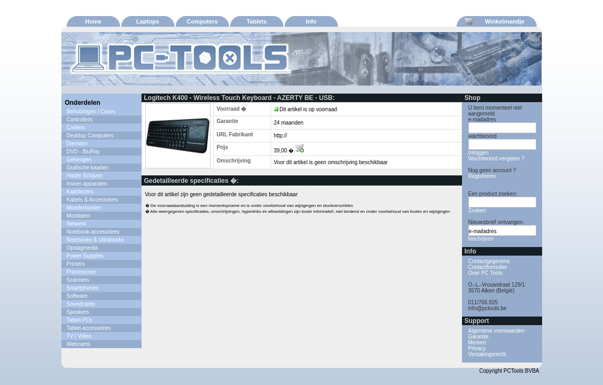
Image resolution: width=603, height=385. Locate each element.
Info (311, 21)
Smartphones (82, 288)
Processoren (82, 272)
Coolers (76, 127)
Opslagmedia (82, 248)
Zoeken (477, 210)
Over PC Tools (485, 273)
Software (77, 296)
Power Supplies (85, 256)
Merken (477, 342)
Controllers (79, 119)
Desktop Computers (90, 135)
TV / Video (79, 336)
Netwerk (77, 224)
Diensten (77, 144)
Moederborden (84, 208)
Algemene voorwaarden (496, 331)
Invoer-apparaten (87, 184)
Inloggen (478, 153)
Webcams (78, 344)
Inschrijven (481, 239)
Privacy (477, 348)
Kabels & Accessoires (92, 200)
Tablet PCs (79, 320)
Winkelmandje (494, 21)
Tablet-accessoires (89, 328)
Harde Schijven (85, 176)
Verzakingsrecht (487, 354)
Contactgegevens (489, 261)
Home (93, 21)
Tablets (257, 21)
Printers (76, 264)
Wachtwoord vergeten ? (496, 158)
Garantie (478, 337)
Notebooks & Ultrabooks (95, 240)
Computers (201, 21)
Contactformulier (487, 267)
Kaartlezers (80, 192)
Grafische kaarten (88, 168)
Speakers (78, 312)
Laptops (147, 21)
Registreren (482, 176)
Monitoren (78, 216)
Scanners (78, 280)
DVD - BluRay (83, 152)
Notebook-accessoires (93, 232)
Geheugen (79, 160)
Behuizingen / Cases (91, 111)
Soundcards (81, 304)
